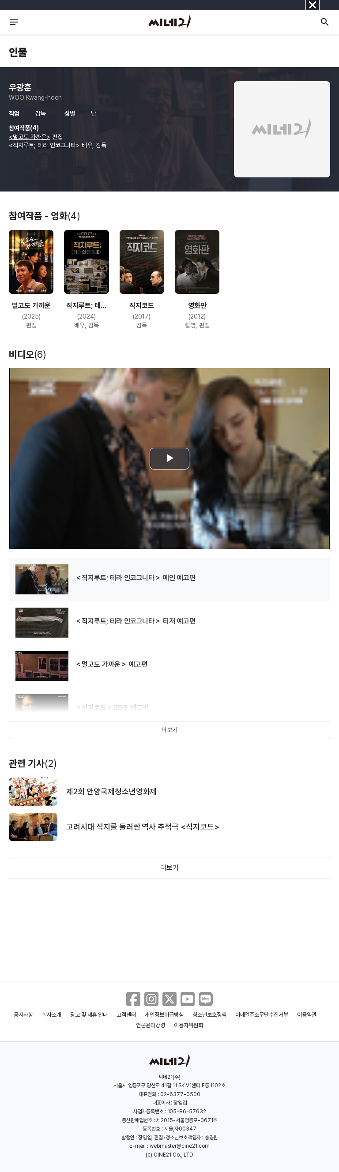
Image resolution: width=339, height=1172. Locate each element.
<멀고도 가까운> (29, 136)
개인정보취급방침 (164, 1014)
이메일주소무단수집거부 (262, 1014)
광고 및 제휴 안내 (89, 1014)
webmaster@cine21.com (180, 1146)
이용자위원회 (188, 1025)
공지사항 (23, 1014)
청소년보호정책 (209, 1014)
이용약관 (306, 1014)
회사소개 (51, 1014)
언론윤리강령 (150, 1025)
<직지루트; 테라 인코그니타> (44, 145)
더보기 (169, 729)
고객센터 (126, 1014)
